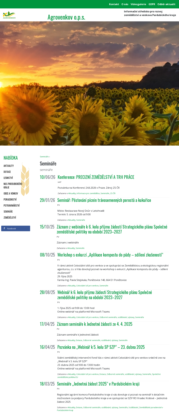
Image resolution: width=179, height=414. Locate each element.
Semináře (8, 211)
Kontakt (114, 4)
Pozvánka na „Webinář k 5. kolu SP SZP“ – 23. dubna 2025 (101, 347)
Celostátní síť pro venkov (87, 285)
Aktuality (9, 166)
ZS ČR (112, 193)
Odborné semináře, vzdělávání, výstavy (117, 317)
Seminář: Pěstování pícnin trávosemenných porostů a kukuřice (104, 200)
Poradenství (10, 199)
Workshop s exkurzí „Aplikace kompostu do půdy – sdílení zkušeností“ (110, 255)
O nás (124, 4)
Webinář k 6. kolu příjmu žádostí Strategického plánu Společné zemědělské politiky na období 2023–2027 (104, 294)
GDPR (152, 4)
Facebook (9, 228)
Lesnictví (8, 178)
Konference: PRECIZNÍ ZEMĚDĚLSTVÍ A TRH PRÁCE (96, 177)
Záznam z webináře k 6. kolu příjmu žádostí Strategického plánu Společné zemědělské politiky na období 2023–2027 (112, 229)
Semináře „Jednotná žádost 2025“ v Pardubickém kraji (98, 384)
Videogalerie (138, 4)
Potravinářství (12, 205)
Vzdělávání (133, 407)
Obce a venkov (11, 193)
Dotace (7, 172)
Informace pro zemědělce (88, 193)
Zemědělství (10, 217)
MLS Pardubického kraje (13, 185)
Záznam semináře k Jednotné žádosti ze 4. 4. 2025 (94, 324)
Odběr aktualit (166, 4)
